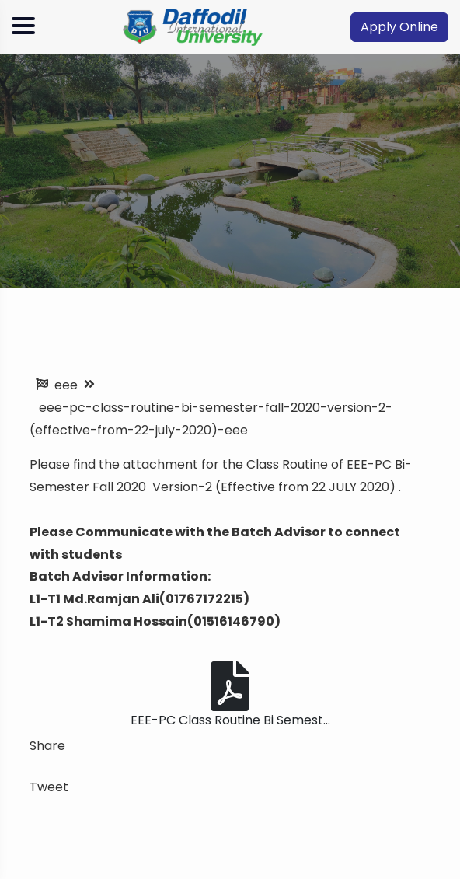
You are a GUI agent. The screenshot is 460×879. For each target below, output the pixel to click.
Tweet (49, 787)
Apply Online (399, 27)
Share (47, 746)
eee (66, 385)
